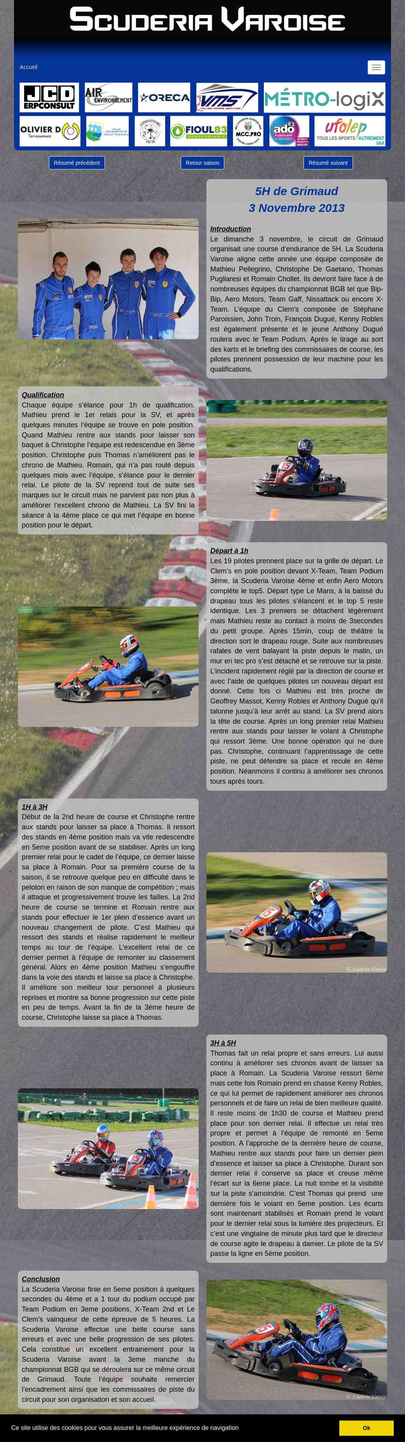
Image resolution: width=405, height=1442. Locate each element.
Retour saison (202, 163)
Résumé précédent (77, 163)
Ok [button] (366, 1428)
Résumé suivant (328, 163)
